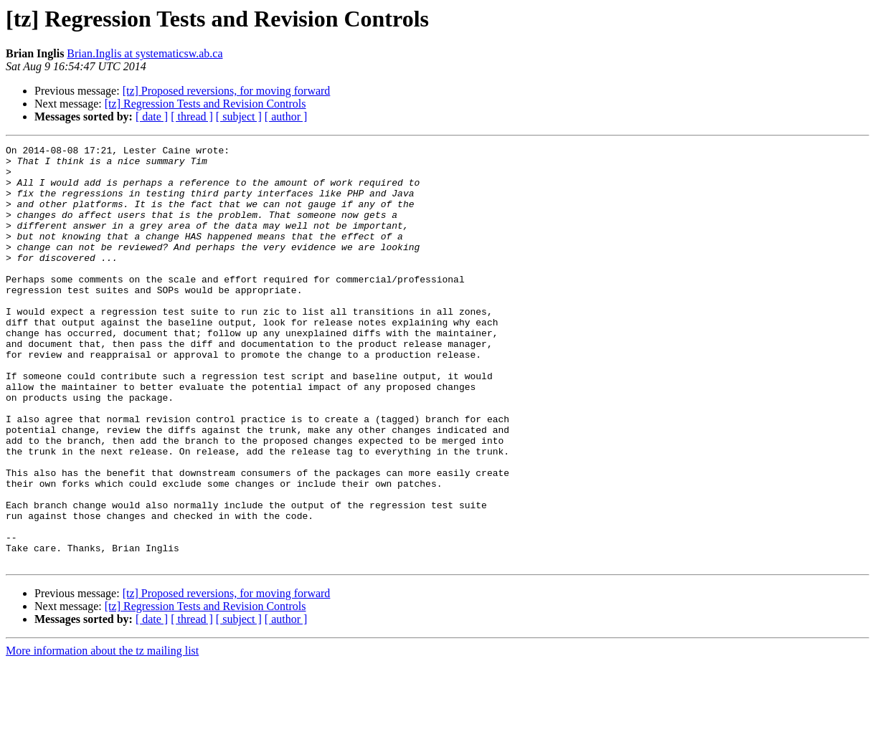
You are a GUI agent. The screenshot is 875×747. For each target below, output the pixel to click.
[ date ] (152, 116)
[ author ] (286, 116)
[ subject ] (239, 116)
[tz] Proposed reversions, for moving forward (227, 91)
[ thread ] (192, 116)
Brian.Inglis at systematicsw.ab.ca (144, 53)
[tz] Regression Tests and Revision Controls (205, 103)
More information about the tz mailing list (102, 734)
